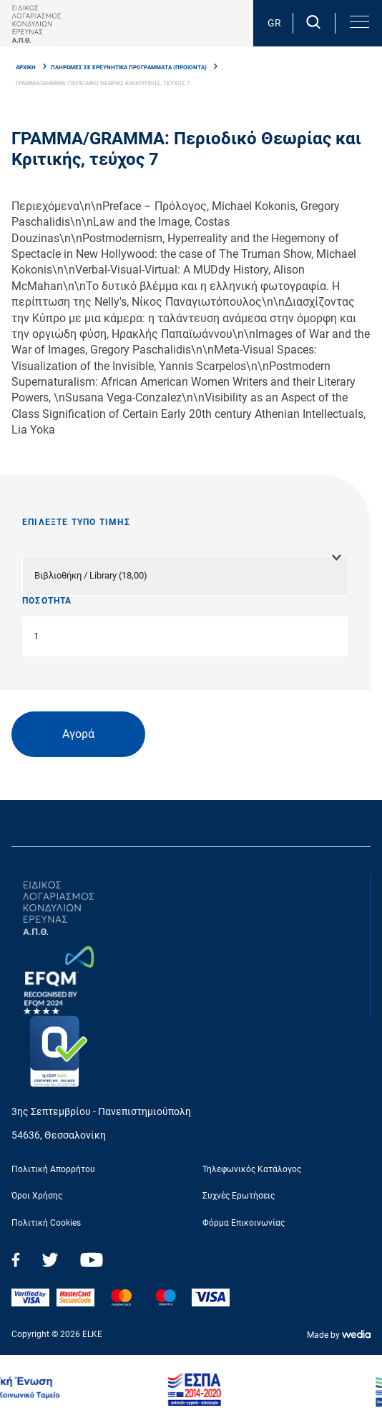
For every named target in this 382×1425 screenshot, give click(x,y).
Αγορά (78, 734)
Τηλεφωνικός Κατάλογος (251, 1169)
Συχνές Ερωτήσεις (238, 1196)
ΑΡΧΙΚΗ (26, 67)
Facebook (15, 1259)
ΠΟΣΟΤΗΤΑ (47, 601)
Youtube (91, 1259)
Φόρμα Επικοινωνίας (243, 1223)
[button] (359, 22)
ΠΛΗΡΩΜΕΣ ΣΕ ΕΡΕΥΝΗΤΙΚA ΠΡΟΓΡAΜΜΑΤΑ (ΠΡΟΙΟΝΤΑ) (129, 67)
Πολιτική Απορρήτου (53, 1169)
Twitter (50, 1259)
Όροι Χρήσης (36, 1196)
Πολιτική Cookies (46, 1223)
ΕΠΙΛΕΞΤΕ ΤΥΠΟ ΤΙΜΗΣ (76, 522)
